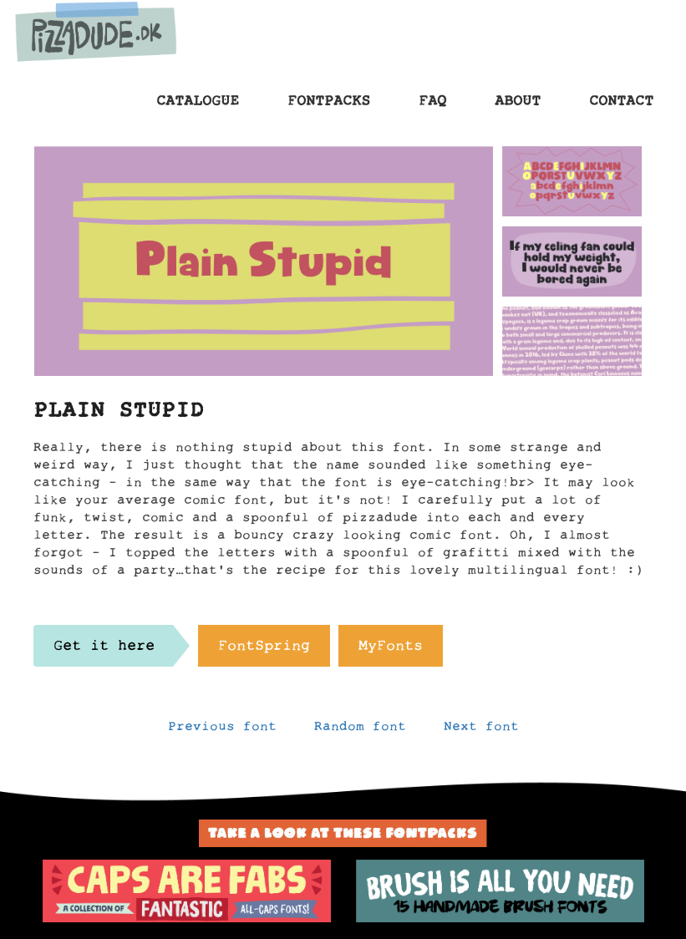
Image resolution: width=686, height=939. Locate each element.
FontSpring (264, 649)
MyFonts (390, 649)
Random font (360, 730)
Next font (481, 730)
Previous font (222, 730)
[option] (186, 891)
